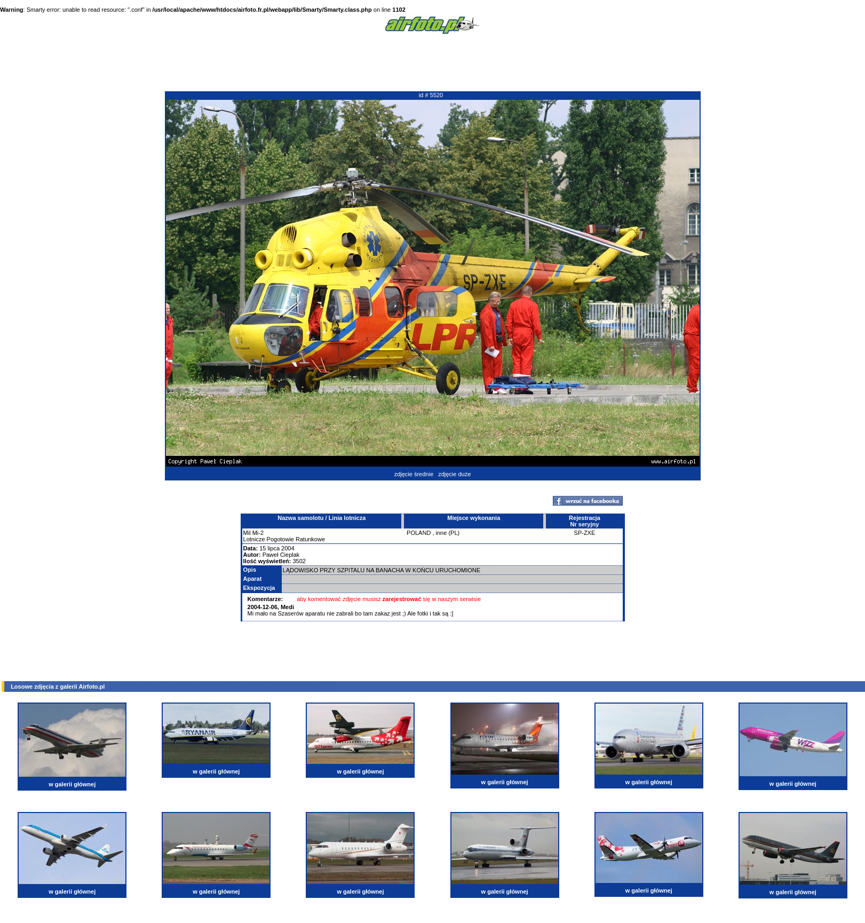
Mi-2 (258, 533)
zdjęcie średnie (413, 474)
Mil (247, 533)
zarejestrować (402, 599)
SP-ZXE (585, 533)
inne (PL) (448, 533)
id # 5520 (431, 95)
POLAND (419, 533)
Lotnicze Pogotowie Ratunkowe (284, 539)
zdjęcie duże (454, 474)
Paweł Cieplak (281, 554)
